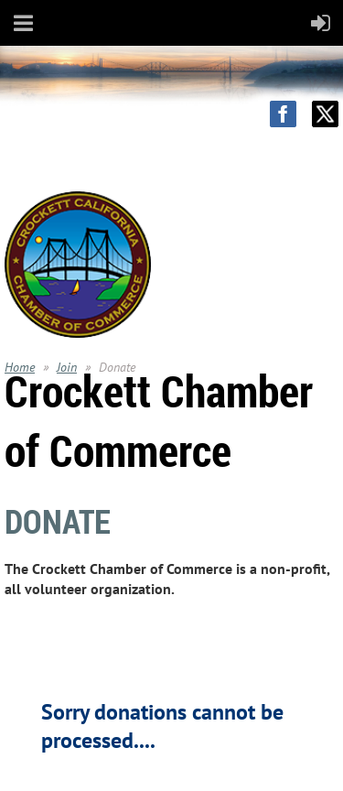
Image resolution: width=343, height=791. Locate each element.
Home (20, 367)
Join (67, 367)
